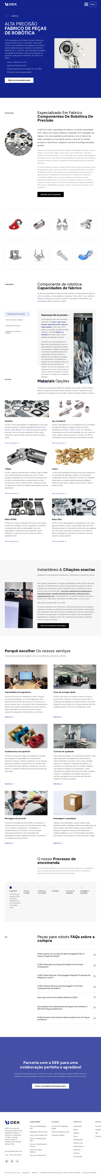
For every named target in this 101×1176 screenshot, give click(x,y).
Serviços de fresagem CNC (38, 1135)
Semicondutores (79, 1146)
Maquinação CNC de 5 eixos (39, 1132)
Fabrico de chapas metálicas (36, 1151)
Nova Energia (78, 1156)
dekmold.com (26, 1172)
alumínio (57, 332)
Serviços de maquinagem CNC (38, 1127)
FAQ (96, 1133)
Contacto (98, 1136)
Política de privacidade (89, 1172)
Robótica (76, 1133)
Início (7, 16)
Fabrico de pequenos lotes (60, 1132)
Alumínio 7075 (20, 430)
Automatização (78, 1140)
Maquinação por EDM (54, 325)
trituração (44, 325)
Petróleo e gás (78, 1143)
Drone (75, 1136)
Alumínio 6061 (9, 430)
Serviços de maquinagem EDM (38, 1140)
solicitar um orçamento (51, 194)
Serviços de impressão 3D (38, 1155)
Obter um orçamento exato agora (53, 626)
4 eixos (59, 322)
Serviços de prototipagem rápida (60, 1127)
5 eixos (64, 322)
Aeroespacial (78, 1126)
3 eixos (54, 322)
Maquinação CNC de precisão (55, 315)
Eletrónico (77, 1153)
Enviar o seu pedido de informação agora (50, 1086)
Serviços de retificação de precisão (38, 1145)
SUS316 (72, 430)
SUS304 (65, 430)
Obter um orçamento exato (19, 80)
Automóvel (77, 1150)
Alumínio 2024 (40, 427)
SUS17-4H (79, 430)
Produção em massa (58, 1135)
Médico (76, 1129)
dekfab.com (35, 1172)
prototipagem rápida (44, 301)
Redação (98, 1129)
